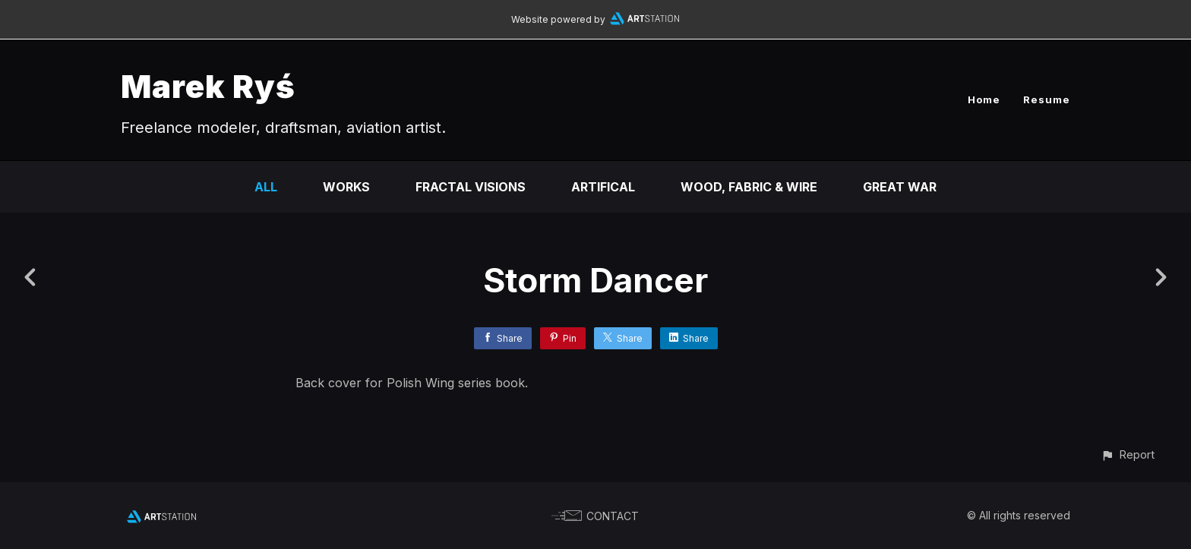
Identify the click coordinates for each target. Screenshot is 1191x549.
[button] (1128, 454)
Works (346, 186)
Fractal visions (470, 186)
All (265, 186)
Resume (1046, 99)
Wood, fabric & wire (749, 186)
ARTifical (603, 186)
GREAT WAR (900, 186)
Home (984, 99)
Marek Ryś (208, 86)
